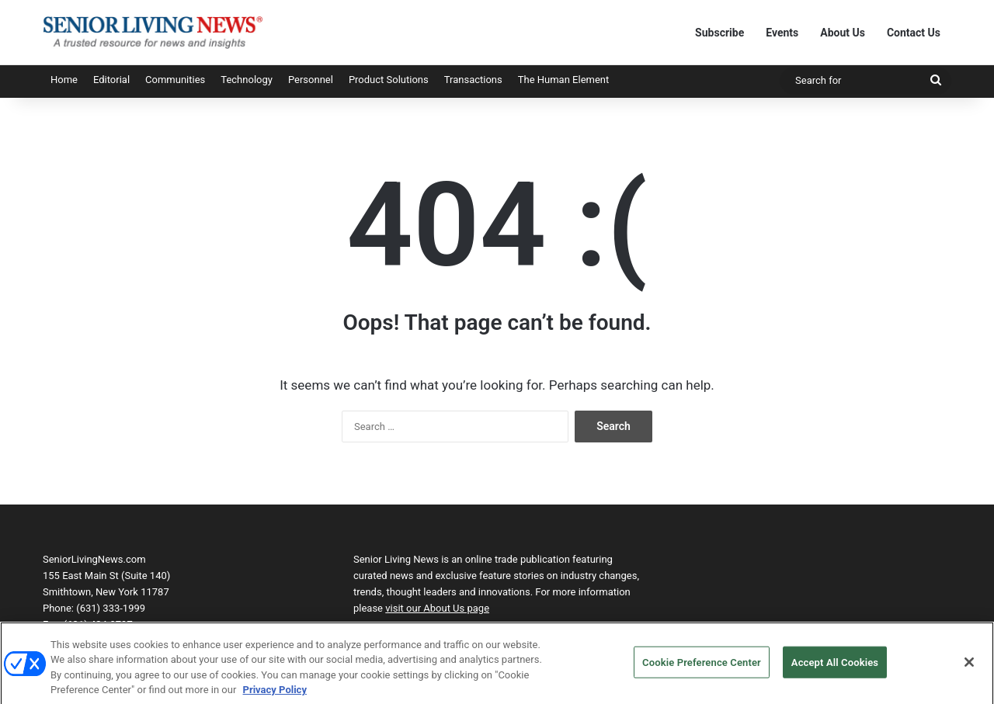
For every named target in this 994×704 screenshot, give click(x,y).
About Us (842, 32)
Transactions (473, 79)
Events (782, 32)
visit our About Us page (437, 608)
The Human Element (564, 79)
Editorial (111, 79)
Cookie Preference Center (701, 669)
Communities (175, 79)
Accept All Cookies (834, 669)
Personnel (310, 79)
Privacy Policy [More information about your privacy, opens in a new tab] (275, 696)
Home (64, 79)
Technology (247, 79)
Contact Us (913, 32)
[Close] (969, 668)
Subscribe (719, 32)
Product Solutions (389, 79)
